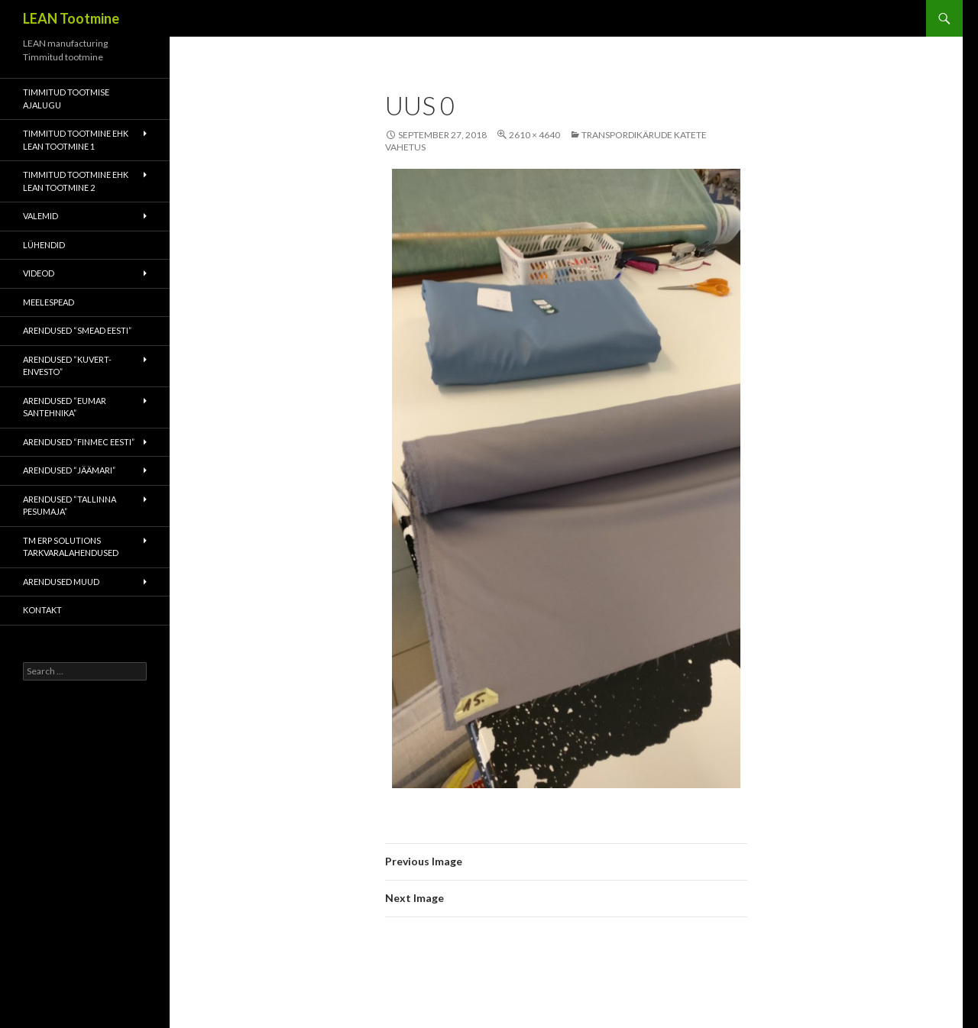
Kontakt (42, 610)
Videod (38, 273)
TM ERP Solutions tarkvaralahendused (70, 546)
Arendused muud (61, 582)
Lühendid (44, 245)
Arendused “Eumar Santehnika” (64, 407)
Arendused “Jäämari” (69, 470)
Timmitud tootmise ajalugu (66, 98)
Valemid (40, 216)
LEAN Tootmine (71, 18)
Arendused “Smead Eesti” (77, 330)
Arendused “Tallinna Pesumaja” (69, 505)
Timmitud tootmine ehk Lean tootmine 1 (75, 139)
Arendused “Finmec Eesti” (78, 442)
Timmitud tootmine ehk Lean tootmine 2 (75, 181)
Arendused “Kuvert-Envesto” (67, 365)
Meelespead (48, 302)
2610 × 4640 (534, 135)
